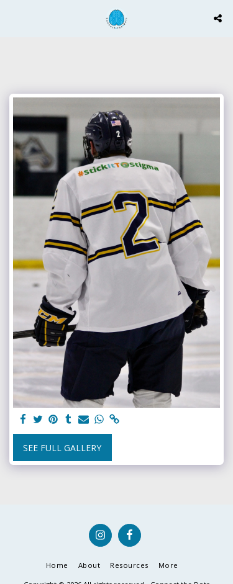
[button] (13, 17)
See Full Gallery (62, 448)
